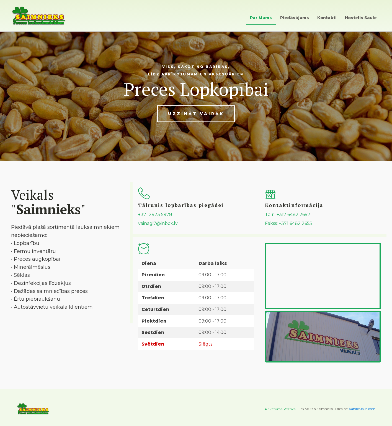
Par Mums (261, 17)
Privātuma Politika (280, 409)
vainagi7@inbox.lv (158, 223)
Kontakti (327, 17)
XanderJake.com (362, 409)
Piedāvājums (294, 17)
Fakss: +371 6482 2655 (288, 223)
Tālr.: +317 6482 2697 (287, 214)
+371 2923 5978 (155, 214)
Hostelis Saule (361, 17)
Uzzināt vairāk (196, 113)
